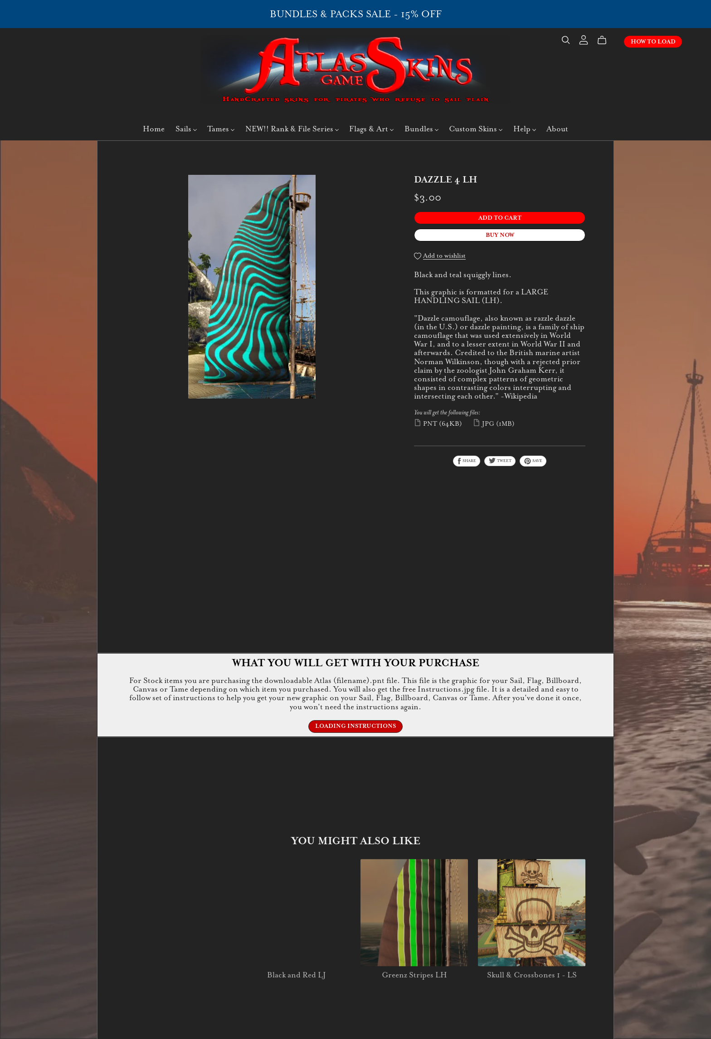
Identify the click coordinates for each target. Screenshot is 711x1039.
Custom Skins (475, 129)
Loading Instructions (355, 726)
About (557, 129)
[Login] (583, 39)
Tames (220, 129)
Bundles (421, 129)
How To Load (653, 41)
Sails (186, 129)
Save (533, 461)
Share (466, 461)
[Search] (566, 40)
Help (524, 129)
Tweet (499, 460)
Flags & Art (371, 129)
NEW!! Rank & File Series (292, 129)
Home (154, 129)
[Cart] (605, 40)
